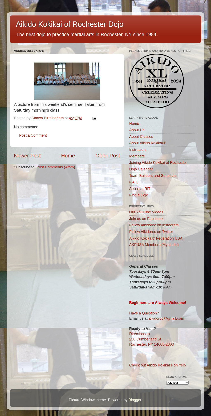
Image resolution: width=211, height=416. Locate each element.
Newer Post (27, 155)
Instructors (138, 150)
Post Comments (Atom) (55, 167)
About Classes (141, 137)
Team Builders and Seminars (153, 176)
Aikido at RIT (139, 189)
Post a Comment (33, 135)
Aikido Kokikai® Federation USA (155, 238)
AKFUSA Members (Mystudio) (154, 245)
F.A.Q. (134, 182)
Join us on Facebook (146, 219)
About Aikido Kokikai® (147, 143)
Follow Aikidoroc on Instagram (154, 225)
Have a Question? (144, 313)
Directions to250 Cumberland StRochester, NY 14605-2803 (151, 339)
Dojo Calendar (141, 169)
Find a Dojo (138, 195)
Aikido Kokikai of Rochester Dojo (69, 24)
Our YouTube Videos (146, 212)
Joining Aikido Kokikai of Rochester (158, 163)
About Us (136, 130)
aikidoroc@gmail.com (166, 318)
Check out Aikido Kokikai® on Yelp (157, 365)
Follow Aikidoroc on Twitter (151, 232)
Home (68, 155)
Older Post (107, 155)
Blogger (135, 400)
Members (137, 156)
